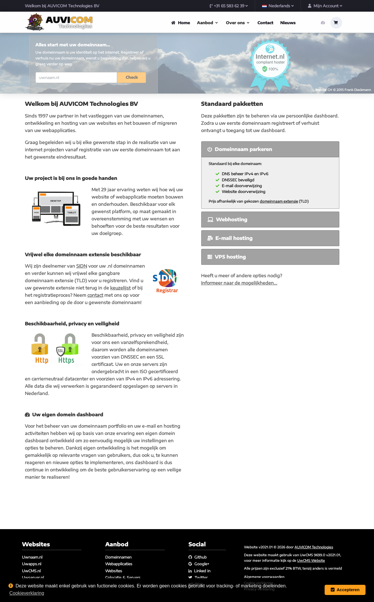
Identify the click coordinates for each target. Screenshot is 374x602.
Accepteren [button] (345, 589)
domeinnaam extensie (279, 230)
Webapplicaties (118, 564)
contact (95, 323)
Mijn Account (325, 5)
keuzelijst (120, 316)
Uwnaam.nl (32, 557)
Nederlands (278, 5)
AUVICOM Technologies (314, 547)
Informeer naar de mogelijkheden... (239, 311)
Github (197, 557)
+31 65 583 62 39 (229, 5)
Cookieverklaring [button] (26, 593)
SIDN (81, 294)
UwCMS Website (311, 560)
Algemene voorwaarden (264, 577)
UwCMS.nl (31, 570)
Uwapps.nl (31, 564)
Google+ (198, 564)
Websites (113, 570)
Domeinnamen (118, 557)
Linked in (199, 570)
